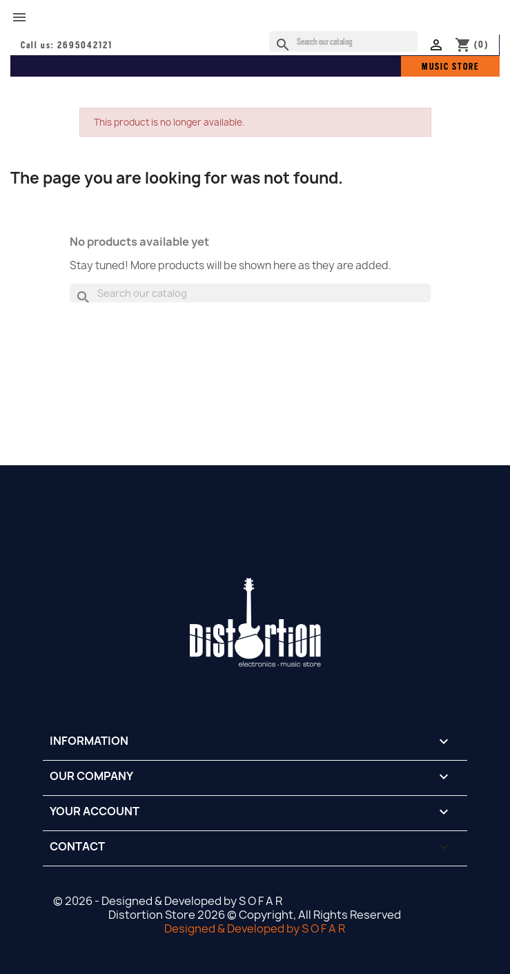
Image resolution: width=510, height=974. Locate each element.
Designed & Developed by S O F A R (254, 928)
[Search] (343, 41)
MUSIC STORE (450, 66)
